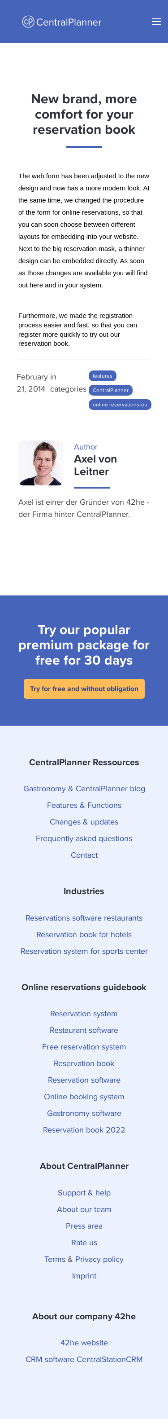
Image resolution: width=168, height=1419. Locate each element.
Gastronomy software (84, 1113)
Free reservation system (84, 1046)
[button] (156, 22)
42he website (84, 1342)
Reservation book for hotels (84, 934)
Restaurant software (84, 1030)
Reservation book (84, 1063)
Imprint (84, 1275)
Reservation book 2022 (84, 1129)
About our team (84, 1209)
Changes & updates (84, 821)
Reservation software (84, 1079)
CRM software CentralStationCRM (84, 1359)
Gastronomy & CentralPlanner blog (84, 788)
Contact (84, 854)
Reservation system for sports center (84, 950)
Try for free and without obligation (84, 688)
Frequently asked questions (84, 838)
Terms (54, 1259)
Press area (84, 1225)
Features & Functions (84, 805)
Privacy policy (99, 1259)
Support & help (84, 1192)
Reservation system (84, 1013)
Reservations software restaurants (84, 917)
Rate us (84, 1242)
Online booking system (84, 1096)
